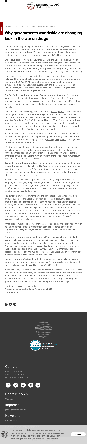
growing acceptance (56, 139)
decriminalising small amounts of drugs (23, 49)
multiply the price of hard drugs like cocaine (54, 104)
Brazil (27, 120)
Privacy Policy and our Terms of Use (36, 435)
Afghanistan (18, 120)
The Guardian (11, 292)
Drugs (32, 90)
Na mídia (52, 26)
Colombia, (36, 120)
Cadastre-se (11, 420)
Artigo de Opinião (29, 26)
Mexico (48, 120)
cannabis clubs (63, 251)
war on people (57, 111)
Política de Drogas (42, 26)
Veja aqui (9, 398)
